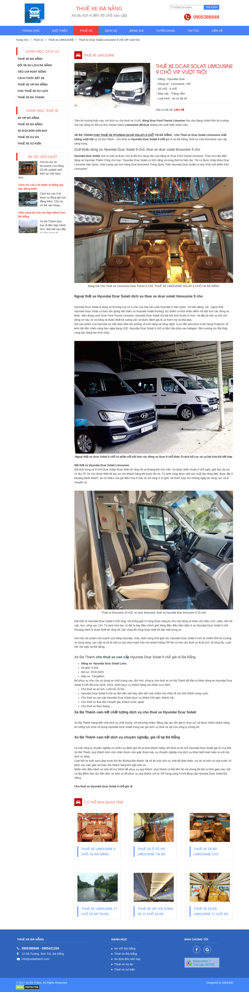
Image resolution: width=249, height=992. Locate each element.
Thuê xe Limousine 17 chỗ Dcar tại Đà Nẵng (99, 914)
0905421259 (50, 948)
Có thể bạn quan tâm (103, 802)
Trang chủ (30, 30)
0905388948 (206, 17)
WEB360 (227, 982)
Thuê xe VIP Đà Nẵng (33, 84)
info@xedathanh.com (35, 959)
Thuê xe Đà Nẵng (30, 58)
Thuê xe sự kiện (29, 143)
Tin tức (193, 30)
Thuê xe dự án (28, 137)
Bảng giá (137, 30)
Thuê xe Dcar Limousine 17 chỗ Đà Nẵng (211, 914)
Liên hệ (217, 30)
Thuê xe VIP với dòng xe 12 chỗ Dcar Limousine (155, 914)
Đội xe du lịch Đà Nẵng (35, 65)
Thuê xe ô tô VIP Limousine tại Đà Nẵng (151, 854)
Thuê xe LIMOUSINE (61, 39)
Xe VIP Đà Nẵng (28, 117)
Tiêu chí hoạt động (32, 71)
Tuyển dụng (165, 30)
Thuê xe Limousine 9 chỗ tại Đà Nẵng (98, 851)
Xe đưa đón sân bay (32, 130)
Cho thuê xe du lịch (33, 90)
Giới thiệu (59, 30)
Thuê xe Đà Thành (31, 97)
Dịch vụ (111, 30)
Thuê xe (86, 30)
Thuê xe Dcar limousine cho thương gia (206, 854)
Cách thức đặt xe (31, 78)
